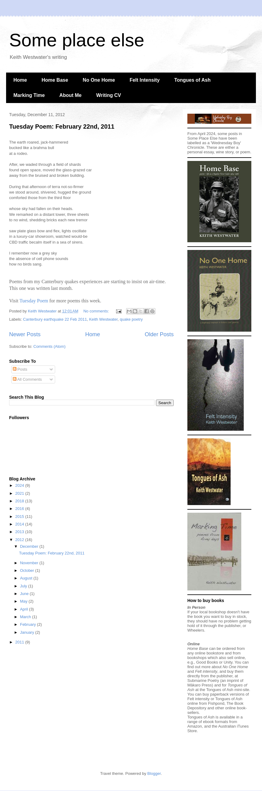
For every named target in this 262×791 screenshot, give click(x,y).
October (27, 570)
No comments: (96, 311)
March (26, 617)
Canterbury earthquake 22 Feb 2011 (55, 319)
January (27, 632)
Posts (20, 369)
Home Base (54, 80)
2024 (20, 485)
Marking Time (29, 95)
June (25, 593)
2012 (20, 539)
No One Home (99, 80)
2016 (20, 508)
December (30, 546)
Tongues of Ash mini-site (227, 689)
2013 (20, 531)
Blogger (154, 773)
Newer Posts (25, 334)
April (24, 609)
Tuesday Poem (33, 300)
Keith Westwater (103, 319)
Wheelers (195, 630)
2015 (20, 516)
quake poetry (131, 319)
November (30, 563)
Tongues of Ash (192, 80)
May (24, 601)
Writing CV (108, 95)
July (24, 586)
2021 (20, 493)
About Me (70, 95)
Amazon (194, 726)
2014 (20, 524)
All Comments (27, 379)
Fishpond (216, 703)
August (27, 578)
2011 (20, 642)
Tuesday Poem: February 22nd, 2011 (61, 126)
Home (20, 80)
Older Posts (159, 334)
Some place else (76, 40)
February (28, 624)
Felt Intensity (144, 80)
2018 (20, 501)
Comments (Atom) (50, 346)
